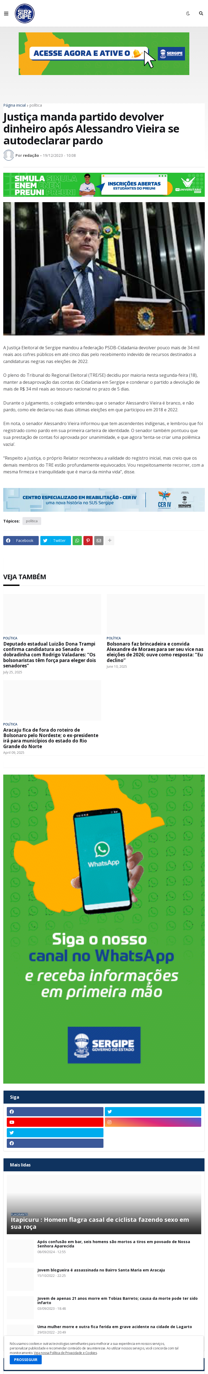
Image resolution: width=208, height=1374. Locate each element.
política (36, 105)
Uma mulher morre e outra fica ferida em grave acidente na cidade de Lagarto (114, 1327)
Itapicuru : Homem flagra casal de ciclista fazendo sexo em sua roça (100, 1223)
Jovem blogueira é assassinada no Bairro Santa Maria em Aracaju (101, 1270)
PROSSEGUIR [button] (25, 1359)
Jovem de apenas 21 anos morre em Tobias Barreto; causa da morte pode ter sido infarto (117, 1300)
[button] (6, 13)
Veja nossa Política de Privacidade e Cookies (65, 1353)
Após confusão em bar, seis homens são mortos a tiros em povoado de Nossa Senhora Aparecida (113, 1244)
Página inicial (14, 105)
